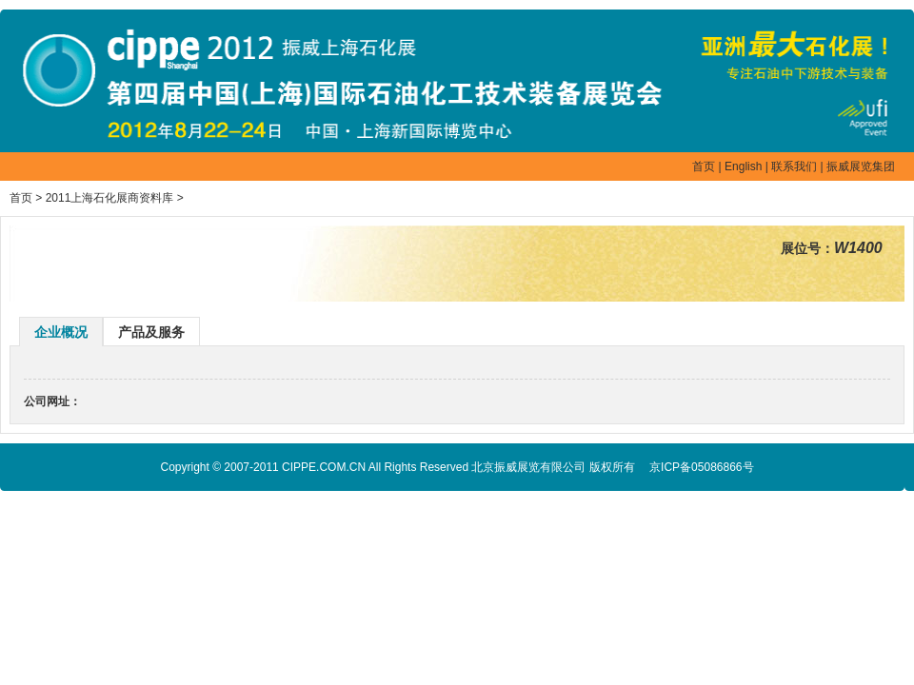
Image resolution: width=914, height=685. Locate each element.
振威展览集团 (860, 166)
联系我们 (794, 166)
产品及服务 (151, 332)
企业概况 (61, 332)
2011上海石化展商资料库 (110, 198)
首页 (703, 166)
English (743, 166)
